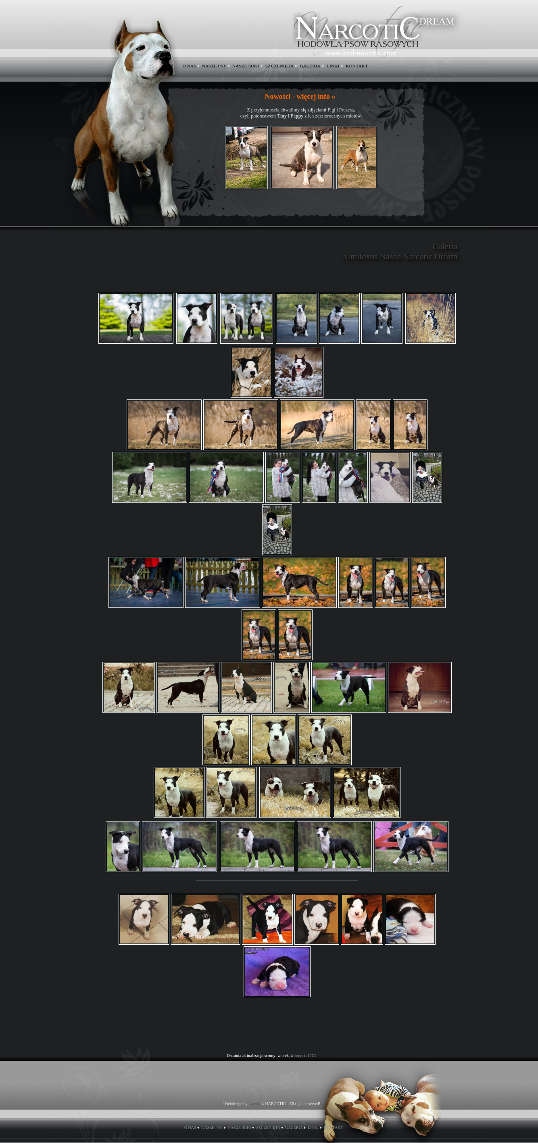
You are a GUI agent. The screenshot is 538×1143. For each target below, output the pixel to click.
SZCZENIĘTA (279, 65)
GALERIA (310, 65)
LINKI (332, 65)
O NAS (189, 65)
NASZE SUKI (245, 65)
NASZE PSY (214, 65)
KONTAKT (357, 65)
